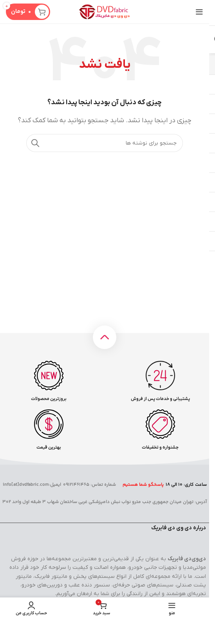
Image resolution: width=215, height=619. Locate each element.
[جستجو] (104, 143)
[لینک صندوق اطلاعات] (160, 381)
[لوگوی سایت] (104, 11)
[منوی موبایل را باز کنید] (199, 12)
